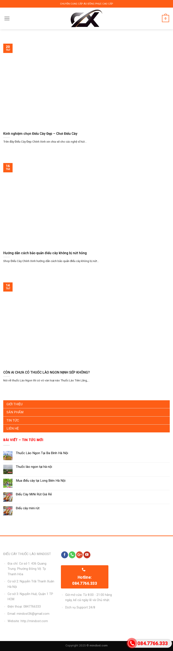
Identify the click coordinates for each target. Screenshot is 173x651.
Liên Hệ (13, 428)
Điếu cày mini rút (27, 508)
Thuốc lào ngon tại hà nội (34, 467)
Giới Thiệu (15, 404)
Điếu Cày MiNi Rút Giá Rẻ (34, 494)
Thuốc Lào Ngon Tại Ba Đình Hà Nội (42, 453)
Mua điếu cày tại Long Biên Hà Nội (40, 481)
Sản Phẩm (15, 412)
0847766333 (32, 606)
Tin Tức (13, 420)
